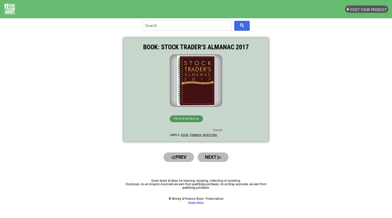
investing (210, 135)
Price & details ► (186, 118)
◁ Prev (178, 157)
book (184, 135)
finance (195, 135)
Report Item (217, 130)
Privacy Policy (196, 202)
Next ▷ (213, 157)
